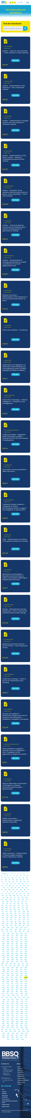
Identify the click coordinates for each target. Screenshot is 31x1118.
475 (7, 1017)
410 (18, 995)
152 (11, 914)
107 (27, 900)
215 (15, 932)
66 (13, 890)
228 (17, 936)
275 (12, 951)
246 (17, 942)
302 (25, 959)
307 (21, 961)
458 (12, 1011)
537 (8, 1037)
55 (28, 886)
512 (10, 1029)
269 (12, 950)
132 (14, 908)
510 (2, 1029)
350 (17, 975)
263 (12, 948)
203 (21, 928)
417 (19, 997)
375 (21, 983)
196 (20, 926)
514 (18, 1029)
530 (3, 1035)
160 (16, 916)
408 (8, 995)
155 (24, 914)
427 (8, 1001)
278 (26, 951)
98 (18, 898)
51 (13, 886)
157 (3, 916)
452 (12, 1009)
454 (21, 1009)
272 (26, 950)
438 (3, 1005)
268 (8, 950)
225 (3, 936)
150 (3, 914)
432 (3, 1003)
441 (17, 1005)
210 (25, 930)
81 (13, 894)
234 (16, 938)
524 (3, 1033)
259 (21, 946)
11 (10, 876)
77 (26, 892)
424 (21, 999)
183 (24, 922)
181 (15, 922)
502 (21, 1025)
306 (17, 961)
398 (17, 991)
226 (8, 936)
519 (10, 1031)
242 (25, 940)
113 (22, 902)
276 (17, 951)
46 (22, 884)
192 (3, 926)
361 (12, 979)
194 (11, 926)
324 (8, 967)
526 (13, 1033)
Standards (20, 1072)
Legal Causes (5, 1106)
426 (3, 1001)
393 (21, 989)
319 (14, 965)
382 (26, 985)
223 (21, 934)
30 (20, 880)
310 (7, 963)
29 (16, 880)
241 (21, 940)
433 (7, 1003)
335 (3, 971)
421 (8, 999)
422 (12, 999)
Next (22, 1039)
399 (21, 991)
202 (17, 928)
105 (19, 900)
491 (26, 1021)
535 (26, 1035)
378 (8, 985)
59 (15, 888)
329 (4, 969)
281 (12, 953)
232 (8, 938)
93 (28, 896)
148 (24, 912)
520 (15, 1031)
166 (11, 918)
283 (21, 953)
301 (21, 959)
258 (17, 946)
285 (3, 955)
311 (10, 963)
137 (6, 910)
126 (19, 906)
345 (21, 973)
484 (21, 1019)
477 (17, 1017)
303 (3, 961)
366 (8, 981)
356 (16, 977)
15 (24, 876)
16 (27, 876)
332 (16, 969)
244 (7, 942)
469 (8, 1015)
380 (17, 985)
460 (22, 1011)
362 (16, 979)
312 (15, 963)
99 (22, 898)
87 (6, 896)
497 (26, 1023)
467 (26, 1013)
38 (20, 882)
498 (3, 1025)
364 (25, 979)
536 (3, 1037)
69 (24, 890)
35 (9, 882)
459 (17, 1011)
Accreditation (21, 1078)
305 (12, 961)
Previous (4, 874)
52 (17, 886)
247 (21, 942)
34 (6, 882)
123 (6, 906)
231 (3, 938)
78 (2, 894)
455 (26, 1009)
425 (26, 999)
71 (3, 892)
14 (20, 876)
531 (8, 1035)
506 (12, 1027)
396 (8, 991)
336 (8, 971)
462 (3, 1013)
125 (15, 906)
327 (21, 967)
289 (21, 955)
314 (23, 963)
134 (22, 908)
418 (24, 997)
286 (8, 955)
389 (4, 989)
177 (28, 920)
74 (15, 892)
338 (17, 971)
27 (9, 880)
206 (6, 930)
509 (26, 1027)
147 (19, 912)
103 (10, 900)
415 (11, 997)
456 (3, 1011)
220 (8, 934)
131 (10, 908)
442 (21, 1005)
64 (5, 890)
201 (13, 928)
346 (26, 973)
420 (3, 999)
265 (21, 948)
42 (7, 884)
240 (17, 940)
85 (28, 894)
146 (15, 912)
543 (13, 1039)
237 (3, 940)
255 (3, 946)
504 (3, 1027)
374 (16, 983)
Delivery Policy (6, 1104)
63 (2, 890)
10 (7, 876)
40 (28, 882)
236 (25, 938)
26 (5, 880)
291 (3, 957)
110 (11, 902)
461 (26, 1011)
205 (2, 930)
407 (3, 995)
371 (3, 983)
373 (12, 983)
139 (15, 910)
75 (18, 892)
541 (26, 1037)
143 (2, 912)
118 (14, 904)
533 (16, 1035)
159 (12, 916)
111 (15, 902)
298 (8, 959)
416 (15, 997)
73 (11, 892)
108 (3, 902)
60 (19, 888)
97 (15, 898)
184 (28, 922)
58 (11, 888)
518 (6, 1031)
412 (26, 995)
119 (18, 904)
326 (17, 967)
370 (26, 981)
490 (22, 1021)
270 (17, 950)
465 (17, 1013)
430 (22, 1001)
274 (8, 951)
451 (8, 1009)
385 (12, 987)
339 (21, 971)
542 (8, 1039)
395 (3, 991)
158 (7, 916)
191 (28, 924)
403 (12, 993)
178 (3, 922)
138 (10, 910)
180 (11, 922)
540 (21, 1037)
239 (12, 940)
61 (22, 888)
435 (17, 1003)
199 (4, 928)
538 (12, 1037)
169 (24, 918)
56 (4, 888)
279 (3, 953)
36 (13, 882)
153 (15, 914)
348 (8, 975)
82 (17, 894)
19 (9, 878)
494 (12, 1023)
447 (17, 1007)
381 (21, 985)
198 (28, 926)
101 (2, 900)
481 (8, 1019)
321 (23, 965)
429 (17, 1001)
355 (11, 977)
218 (28, 932)
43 (11, 884)
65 (9, 890)
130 (7, 908)
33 (2, 882)
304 (8, 961)
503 (26, 1025)
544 (17, 1039)
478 (22, 1017)
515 (23, 1029)
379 (12, 985)
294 (16, 957)
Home (19, 1067)
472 (21, 1015)
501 (17, 1025)
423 (17, 999)
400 (25, 991)
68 (21, 890)
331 (12, 969)
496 (21, 1023)
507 (17, 1027)
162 (24, 916)
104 (14, 900)
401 (3, 993)
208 (16, 930)
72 (7, 892)
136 (2, 910)
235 (21, 938)
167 (16, 918)
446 (12, 1007)
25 (2, 880)
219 (4, 934)
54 (24, 886)
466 (21, 1013)
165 (7, 918)
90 (18, 896)
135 (27, 908)
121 (26, 904)
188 (16, 924)
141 (23, 910)
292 (8, 957)
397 (12, 991)
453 (16, 1009)
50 (9, 886)
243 (3, 942)
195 (15, 926)
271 (21, 950)
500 (12, 1025)
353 (2, 977)
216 (20, 932)
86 (3, 896)
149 (28, 912)
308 (26, 961)
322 (27, 965)
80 (9, 894)
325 (12, 967)
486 (3, 1021)
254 (25, 944)
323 (3, 967)
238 (8, 940)
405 (21, 993)
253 (21, 944)
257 (12, 946)
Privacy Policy (5, 1099)
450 (3, 1009)
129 (2, 908)
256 (8, 946)
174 (15, 920)
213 (7, 932)
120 (22, 904)
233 (12, 938)
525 (8, 1033)
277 (21, 951)
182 (20, 922)
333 (21, 969)
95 (7, 898)
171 (3, 920)
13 (17, 876)
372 (7, 983)
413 (2, 997)
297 (3, 959)
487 (8, 1021)
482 (12, 1019)
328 (26, 967)
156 (28, 914)
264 (16, 948)
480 (3, 1019)
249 (3, 944)
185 (3, 924)
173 (11, 920)
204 (26, 928)
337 (12, 971)
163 (28, 916)
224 (26, 934)
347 (3, 975)
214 (11, 932)
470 (12, 1015)
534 (21, 1035)
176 (24, 920)
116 (7, 904)
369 (21, 981)
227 (12, 936)
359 (3, 979)
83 (20, 894)
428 (12, 1001)
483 (16, 1019)
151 (7, 914)
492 (3, 1023)
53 (20, 886)
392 (17, 989)
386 (17, 987)
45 (19, 884)
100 (26, 898)
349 (12, 975)
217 (24, 932)
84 (24, 894)
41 (3, 884)
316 (2, 965)
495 (17, 1023)
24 (27, 878)
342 (7, 973)
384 (8, 987)
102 (6, 900)
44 (15, 884)
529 (26, 1033)
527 (17, 1033)
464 (12, 1013)
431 (26, 1001)
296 (25, 957)
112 (18, 902)
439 (7, 1005)
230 (26, 936)
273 (3, 951)
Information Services (23, 1080)
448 (22, 1007)
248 (26, 942)
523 (28, 1031)
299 (12, 959)
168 (20, 918)
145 (11, 912)
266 (26, 948)
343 (12, 973)
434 (12, 1003)
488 (12, 1021)
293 (12, 957)
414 (6, 997)
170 (28, 918)
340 (25, 971)
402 (7, 993)
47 (26, 884)
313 (19, 963)
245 (12, 942)
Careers (4, 1091)
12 (14, 876)
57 (8, 888)
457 (8, 1011)
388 (26, 987)
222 (17, 934)
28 (13, 880)
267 (3, 950)
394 (25, 989)
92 (25, 896)
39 (24, 882)
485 (26, 1019)
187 (12, 924)
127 (23, 906)
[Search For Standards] (13, 28)
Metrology (20, 1071)
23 (23, 878)
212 (3, 932)
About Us (19, 1069)
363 (21, 979)
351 (22, 975)
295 (21, 957)
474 (3, 1017)
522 (23, 1031)
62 (26, 888)
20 (12, 878)
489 (17, 1021)
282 (16, 953)
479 (26, 1017)
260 (26, 946)
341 (3, 973)
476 (12, 1017)
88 (10, 896)
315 (27, 963)
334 (25, 969)
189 (20, 924)
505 (8, 1027)
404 (16, 993)
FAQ (3, 1089)
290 (26, 955)
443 (26, 1005)
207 (11, 930)
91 (21, 896)
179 (7, 922)
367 (12, 981)
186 (7, 924)
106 (23, 900)
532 (12, 1035)
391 (12, 989)
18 (5, 878)
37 (17, 882)
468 (3, 1015)
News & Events (21, 1082)
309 (2, 963)
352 (26, 975)
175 (19, 920)
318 (10, 965)
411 (22, 995)
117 (11, 904)
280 (8, 953)
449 (26, 1007)
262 (7, 948)
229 (21, 936)
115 (3, 904)
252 (17, 944)
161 (20, 916)
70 (28, 890)
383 (3, 987)
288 (17, 955)
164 (3, 918)
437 (26, 1003)
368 (17, 981)
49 (6, 886)
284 (25, 953)
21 (16, 878)
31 (23, 880)
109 (7, 902)
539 (17, 1037)
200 (8, 928)
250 (8, 944)
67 (17, 890)
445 (7, 1007)
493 (7, 1023)
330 (8, 969)
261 (3, 948)
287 (12, 955)
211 (28, 930)
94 (4, 898)
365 (3, 981)
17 (2, 878)
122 (2, 906)
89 (14, 896)
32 (27, 880)
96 (11, 898)
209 (20, 930)
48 (2, 886)
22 (19, 878)
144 (6, 912)
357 (21, 977)
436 (21, 1003)
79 (6, 894)
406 (26, 993)
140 (19, 910)
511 (6, 1029)
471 (17, 1015)
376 (26, 983)
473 (26, 1015)
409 (13, 995)
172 (7, 920)
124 (10, 906)
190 (24, 924)
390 (8, 989)
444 (2, 1007)
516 (27, 1029)
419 (28, 997)
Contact (19, 1084)
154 (19, 914)
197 (24, 926)
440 (12, 1005)
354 (7, 977)
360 (8, 979)
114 (26, 902)
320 (18, 965)
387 (21, 987)
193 (7, 926)
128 (27, 906)
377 (3, 985)
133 (18, 908)
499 (8, 1025)
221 (13, 934)
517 (2, 1031)
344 (16, 973)
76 (22, 892)
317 (6, 965)
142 (27, 910)
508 (21, 1027)
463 (7, 1013)
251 (12, 944)
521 (19, 1031)
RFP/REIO (4, 1093)
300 (17, 959)
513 (14, 1029)
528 (22, 1033)
